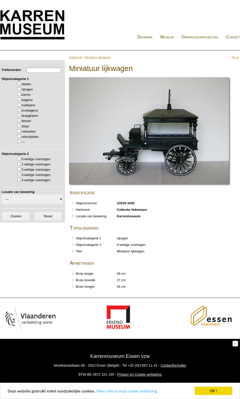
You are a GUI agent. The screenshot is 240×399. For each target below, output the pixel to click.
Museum (167, 37)
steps (25, 126)
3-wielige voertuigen (36, 175)
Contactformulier (173, 365)
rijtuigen (27, 89)
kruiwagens (30, 110)
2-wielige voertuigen (36, 169)
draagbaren (30, 116)
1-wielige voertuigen (36, 164)
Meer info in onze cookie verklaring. (127, 391)
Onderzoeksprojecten (200, 37)
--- (23, 142)
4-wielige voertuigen (36, 180)
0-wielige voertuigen (36, 159)
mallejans (28, 105)
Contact (233, 37)
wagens (27, 100)
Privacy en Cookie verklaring (139, 374)
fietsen (26, 121)
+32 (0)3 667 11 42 (143, 365)
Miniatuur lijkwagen (98, 57)
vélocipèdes (30, 137)
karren (26, 94)
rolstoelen (29, 131)
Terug (235, 57)
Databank (144, 37)
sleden (26, 84)
